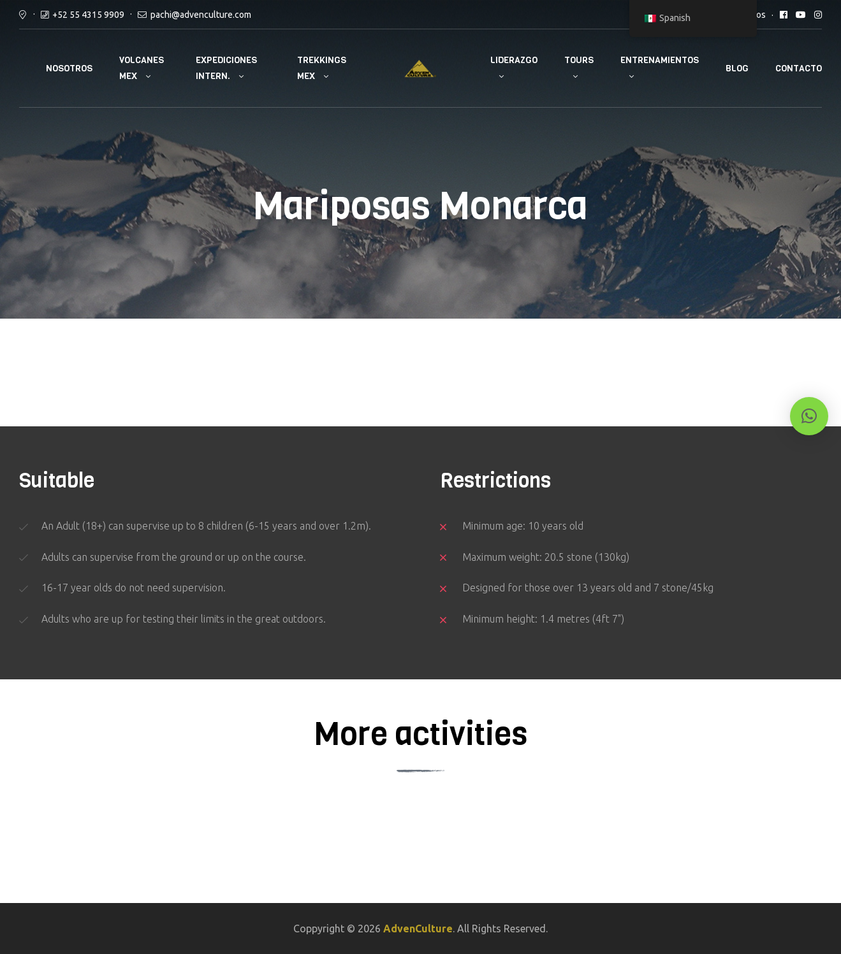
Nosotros (69, 68)
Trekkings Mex (321, 68)
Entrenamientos (659, 60)
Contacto (798, 68)
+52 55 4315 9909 (88, 15)
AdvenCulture (418, 928)
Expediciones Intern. (226, 68)
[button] (809, 416)
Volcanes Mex (141, 68)
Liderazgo (514, 60)
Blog (737, 68)
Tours (579, 60)
